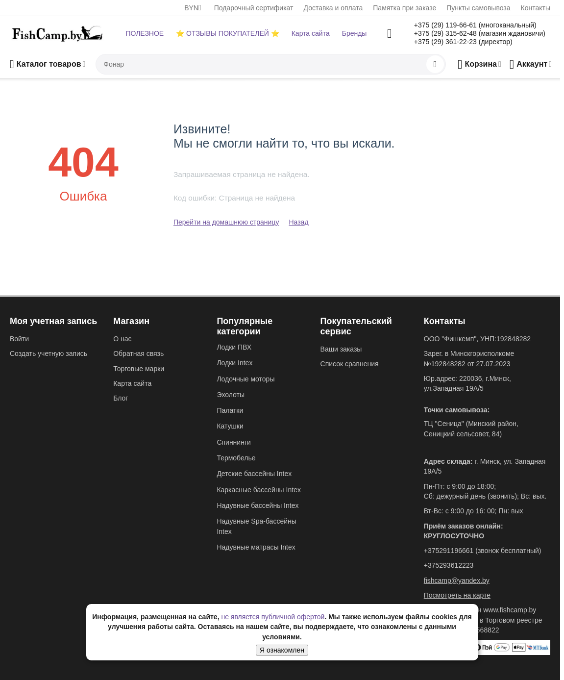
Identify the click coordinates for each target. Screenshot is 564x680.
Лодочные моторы (245, 379)
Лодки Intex (234, 363)
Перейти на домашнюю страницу (226, 222)
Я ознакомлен (282, 650)
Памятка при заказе (404, 8)
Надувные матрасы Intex (256, 547)
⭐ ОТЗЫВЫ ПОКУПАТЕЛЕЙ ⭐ (227, 33)
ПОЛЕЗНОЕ (144, 33)
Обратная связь (138, 353)
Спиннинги (233, 442)
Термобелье (236, 458)
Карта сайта (311, 33)
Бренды (354, 33)
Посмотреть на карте (457, 595)
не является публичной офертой (272, 617)
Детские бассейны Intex (254, 474)
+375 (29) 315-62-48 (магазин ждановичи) (479, 33)
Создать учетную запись (48, 353)
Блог (120, 398)
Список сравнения (349, 364)
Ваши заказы (341, 349)
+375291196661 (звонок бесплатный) (482, 550)
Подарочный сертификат (254, 8)
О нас (122, 339)
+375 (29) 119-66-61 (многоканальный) (475, 25)
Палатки (230, 410)
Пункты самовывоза (478, 8)
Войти (19, 339)
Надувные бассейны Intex (257, 505)
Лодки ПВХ (234, 347)
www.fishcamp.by (509, 610)
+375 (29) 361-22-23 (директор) (463, 42)
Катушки (230, 426)
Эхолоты (231, 395)
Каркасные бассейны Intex (259, 490)
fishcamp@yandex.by (457, 580)
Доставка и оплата (333, 8)
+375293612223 (449, 565)
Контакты (535, 8)
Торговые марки (138, 369)
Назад (298, 222)
